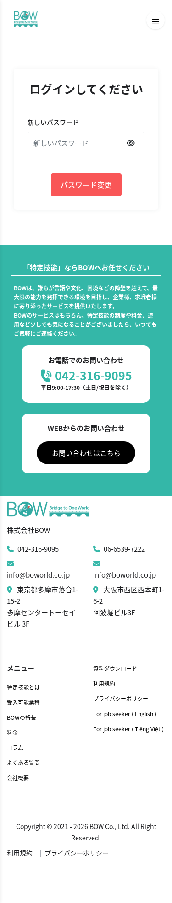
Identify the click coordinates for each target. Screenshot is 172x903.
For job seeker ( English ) (124, 714)
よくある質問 (23, 763)
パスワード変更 (86, 184)
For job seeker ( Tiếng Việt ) (128, 729)
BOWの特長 (21, 717)
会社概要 (18, 778)
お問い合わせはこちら (86, 453)
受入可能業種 (23, 702)
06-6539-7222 (119, 549)
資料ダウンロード (115, 668)
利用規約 (104, 684)
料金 (12, 732)
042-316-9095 (33, 549)
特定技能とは (23, 687)
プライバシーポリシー (120, 699)
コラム (15, 748)
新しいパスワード (53, 122)
